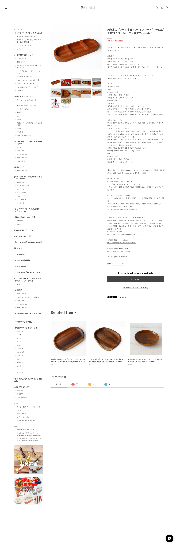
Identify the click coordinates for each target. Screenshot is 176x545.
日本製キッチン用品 (23, 322)
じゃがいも (21, 203)
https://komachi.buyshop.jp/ (118, 251)
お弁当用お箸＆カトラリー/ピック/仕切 (29, 72)
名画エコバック (22, 170)
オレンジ (20, 331)
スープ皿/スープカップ (25, 135)
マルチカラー (21, 352)
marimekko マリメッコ (25, 236)
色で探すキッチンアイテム (26, 328)
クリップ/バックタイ (24, 45)
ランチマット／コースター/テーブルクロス (28, 143)
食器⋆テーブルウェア (23, 96)
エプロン (20, 49)
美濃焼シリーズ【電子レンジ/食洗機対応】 (29, 124)
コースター (21, 151)
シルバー (20, 359)
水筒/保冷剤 (21, 62)
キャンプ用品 (20, 266)
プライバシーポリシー (24, 417)
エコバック (19, 167)
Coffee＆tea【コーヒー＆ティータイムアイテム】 (27, 279)
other (19, 224)
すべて (59, 384)
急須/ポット (21, 284)
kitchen (20, 221)
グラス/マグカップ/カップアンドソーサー (29, 101)
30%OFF (20, 390)
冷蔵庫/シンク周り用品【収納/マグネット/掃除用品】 (29, 41)
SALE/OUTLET (22, 387)
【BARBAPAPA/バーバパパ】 (28, 87)
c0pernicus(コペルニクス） (27, 430)
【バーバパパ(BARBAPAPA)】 (28, 242)
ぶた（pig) (21, 189)
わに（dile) (21, 196)
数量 (109, 264)
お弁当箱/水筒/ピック (23, 55)
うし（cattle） (22, 199)
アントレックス (21, 254)
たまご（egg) (22, 193)
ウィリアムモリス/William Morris (28, 380)
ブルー (19, 345)
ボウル (19, 112)
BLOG (19, 410)
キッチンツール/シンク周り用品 (28, 33)
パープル (20, 369)
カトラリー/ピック (23, 109)
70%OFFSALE (22, 397)
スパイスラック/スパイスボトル (28, 297)
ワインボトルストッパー (25, 304)
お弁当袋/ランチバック (25, 77)
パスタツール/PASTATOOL (27, 272)
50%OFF (20, 394)
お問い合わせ (21, 414)
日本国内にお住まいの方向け (135, 288)
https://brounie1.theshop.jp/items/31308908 (125, 234)
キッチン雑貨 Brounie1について (28, 407)
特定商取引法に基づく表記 (26, 420)
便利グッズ (21, 182)
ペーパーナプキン (23, 158)
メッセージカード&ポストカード (27, 314)
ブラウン (20, 355)
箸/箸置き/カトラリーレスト (27, 106)
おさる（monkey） (24, 186)
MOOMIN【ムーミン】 (24, 230)
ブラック (20, 349)
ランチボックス (22, 58)
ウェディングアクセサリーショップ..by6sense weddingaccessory (29, 434)
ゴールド (20, 373)
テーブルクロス (22, 154)
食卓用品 (18, 290)
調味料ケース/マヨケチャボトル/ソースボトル (29, 66)
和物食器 (20, 132)
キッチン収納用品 (22, 260)
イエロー (20, 338)
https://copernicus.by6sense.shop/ (121, 243)
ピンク (19, 366)
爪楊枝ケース (21, 294)
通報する (123, 297)
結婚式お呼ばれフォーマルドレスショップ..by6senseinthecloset (29, 439)
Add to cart (135, 279)
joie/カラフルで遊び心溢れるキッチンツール (28, 178)
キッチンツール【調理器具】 (27, 36)
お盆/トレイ (21, 161)
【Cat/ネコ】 (21, 90)
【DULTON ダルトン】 (25, 217)
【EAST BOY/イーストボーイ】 (28, 80)
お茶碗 (19, 128)
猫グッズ (18, 248)
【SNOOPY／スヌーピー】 (26, 83)
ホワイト (20, 362)
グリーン (20, 342)
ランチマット (21, 147)
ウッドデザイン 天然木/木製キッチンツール (27, 210)
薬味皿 (19, 119)
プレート (20, 116)
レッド (19, 335)
